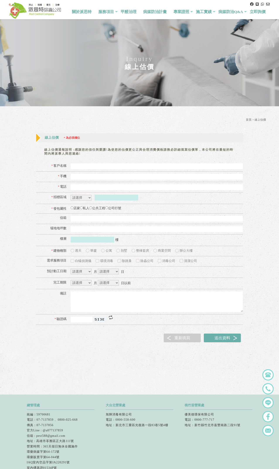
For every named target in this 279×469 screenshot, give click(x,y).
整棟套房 (140, 250)
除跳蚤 (124, 261)
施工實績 (204, 12)
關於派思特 (82, 12)
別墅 (121, 250)
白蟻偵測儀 (81, 261)
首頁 (249, 119)
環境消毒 (104, 261)
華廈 (91, 250)
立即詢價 (257, 12)
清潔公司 (188, 261)
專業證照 (181, 12)
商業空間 (162, 250)
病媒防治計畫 (155, 12)
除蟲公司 (144, 261)
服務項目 (106, 12)
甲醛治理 (128, 12)
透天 (76, 250)
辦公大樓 (184, 250)
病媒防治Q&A (230, 12)
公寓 (106, 250)
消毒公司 (166, 261)
